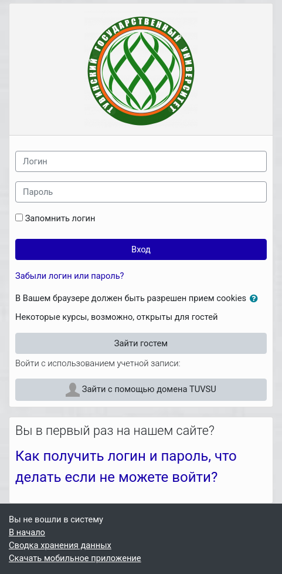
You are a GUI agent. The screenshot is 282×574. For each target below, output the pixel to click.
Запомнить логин (60, 218)
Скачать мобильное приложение (75, 558)
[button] (256, 299)
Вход (141, 249)
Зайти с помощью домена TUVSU (141, 390)
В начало (27, 532)
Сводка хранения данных (60, 545)
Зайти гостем (141, 343)
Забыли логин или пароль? (69, 276)
